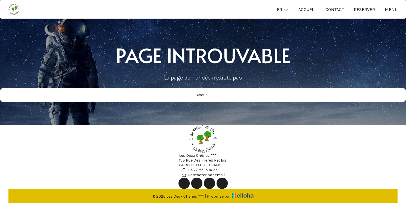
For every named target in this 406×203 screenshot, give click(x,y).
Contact (334, 9)
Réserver (364, 9)
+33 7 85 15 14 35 (199, 169)
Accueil (306, 9)
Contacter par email (203, 175)
